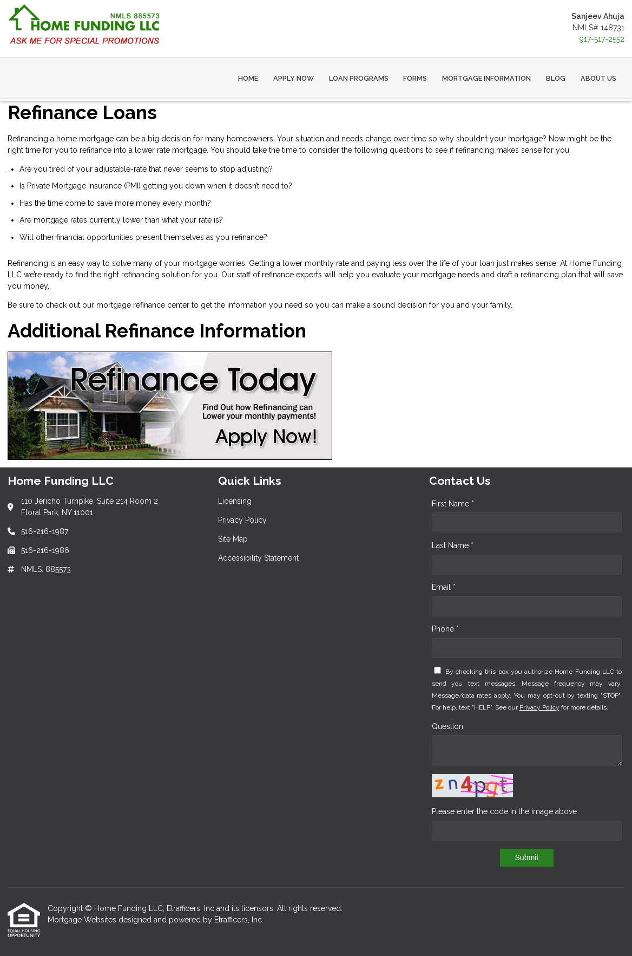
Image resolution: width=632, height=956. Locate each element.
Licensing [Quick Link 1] (235, 501)
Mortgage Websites (83, 919)
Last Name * (452, 545)
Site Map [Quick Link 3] (233, 539)
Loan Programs (359, 78)
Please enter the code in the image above (504, 811)
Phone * (445, 629)
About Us (598, 78)
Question (447, 726)
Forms (415, 78)
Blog (555, 78)
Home (248, 78)
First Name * (453, 503)
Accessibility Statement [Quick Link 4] (258, 558)
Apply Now (293, 78)
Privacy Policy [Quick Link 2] (242, 520)
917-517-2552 (602, 39)
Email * (444, 587)
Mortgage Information (486, 78)
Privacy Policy (539, 707)
